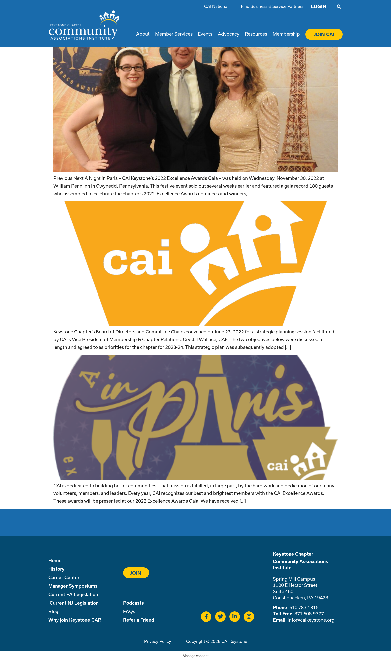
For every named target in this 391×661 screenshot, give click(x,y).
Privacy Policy (157, 641)
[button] (339, 6)
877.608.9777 (309, 613)
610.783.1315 (304, 607)
